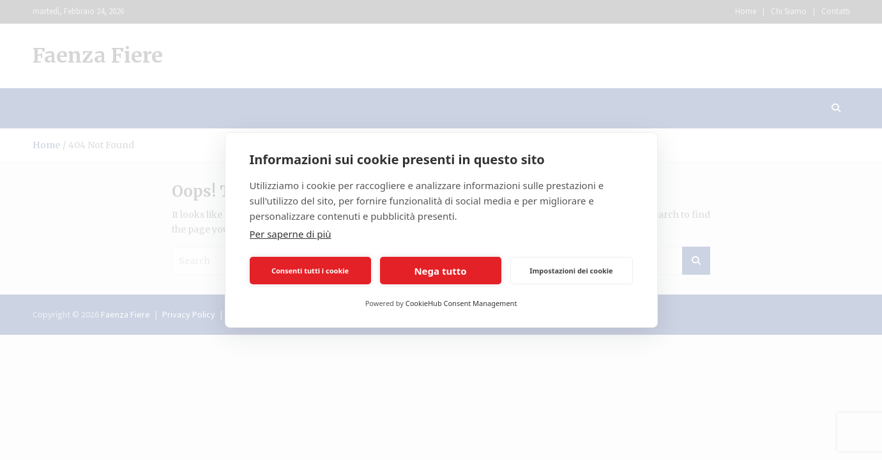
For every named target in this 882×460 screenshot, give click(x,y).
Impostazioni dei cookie (570, 270)
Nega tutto (440, 270)
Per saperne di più (290, 233)
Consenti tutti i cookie (310, 270)
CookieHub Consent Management (461, 303)
